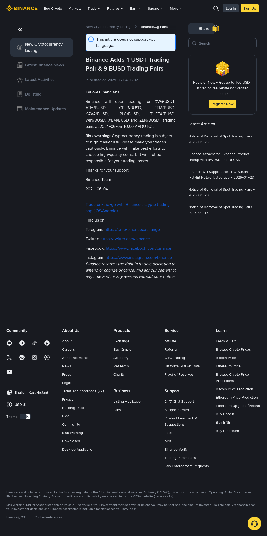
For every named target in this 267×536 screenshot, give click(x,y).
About (67, 341)
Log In (231, 8)
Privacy (68, 399)
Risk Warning (72, 432)
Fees (169, 432)
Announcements (75, 357)
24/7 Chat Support (179, 401)
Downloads (71, 441)
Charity (119, 374)
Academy (120, 357)
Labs (117, 409)
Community (71, 424)
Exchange (121, 341)
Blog (65, 416)
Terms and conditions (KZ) (83, 391)
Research (121, 366)
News (66, 366)
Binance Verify (176, 449)
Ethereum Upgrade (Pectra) (238, 405)
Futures (115, 8)
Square (155, 8)
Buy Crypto (53, 8)
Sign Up (249, 8)
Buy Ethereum (227, 430)
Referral (171, 349)
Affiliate (170, 341)
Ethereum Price (228, 366)
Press (66, 374)
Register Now (222, 104)
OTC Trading (175, 357)
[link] (41, 47)
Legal (66, 382)
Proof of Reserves (179, 374)
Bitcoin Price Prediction (234, 389)
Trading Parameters (180, 457)
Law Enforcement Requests (187, 466)
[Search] (226, 43)
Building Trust (73, 407)
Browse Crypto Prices (233, 349)
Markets (74, 8)
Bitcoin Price (226, 357)
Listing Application (128, 401)
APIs (168, 441)
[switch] (25, 416)
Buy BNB (223, 422)
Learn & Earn (226, 341)
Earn (136, 8)
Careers (68, 349)
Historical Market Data (182, 366)
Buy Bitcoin (225, 414)
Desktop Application (78, 449)
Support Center (177, 409)
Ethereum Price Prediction (237, 397)
